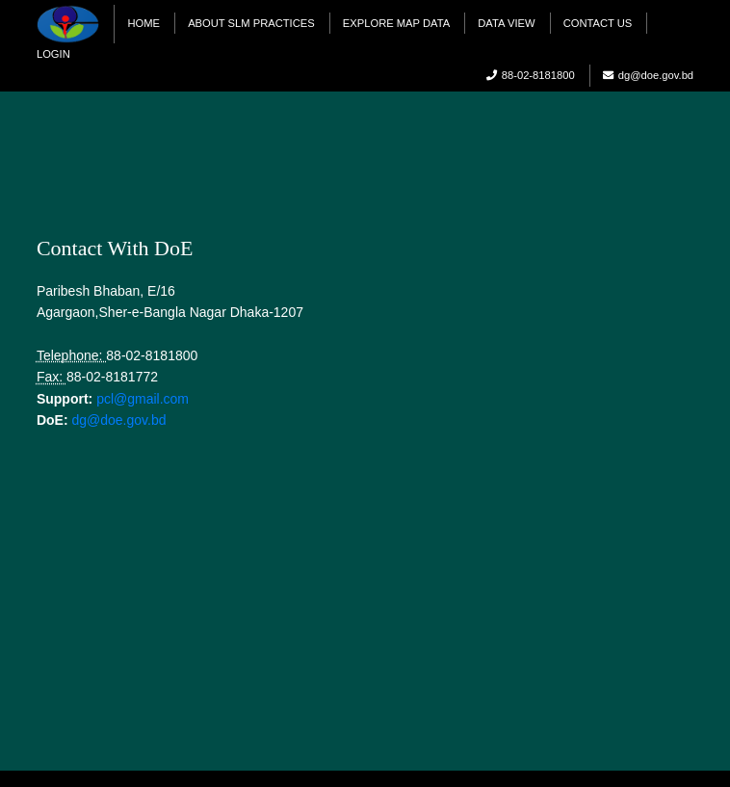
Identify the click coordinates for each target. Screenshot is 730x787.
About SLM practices (251, 23)
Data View (506, 23)
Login (53, 54)
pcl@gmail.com (142, 399)
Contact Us (598, 23)
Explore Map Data (396, 23)
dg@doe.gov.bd (118, 420)
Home (143, 23)
